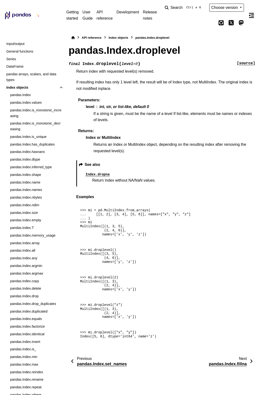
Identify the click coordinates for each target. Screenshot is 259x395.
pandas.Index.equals (26, 319)
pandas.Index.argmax (26, 273)
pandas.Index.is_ (23, 349)
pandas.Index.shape (25, 175)
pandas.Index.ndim (24, 205)
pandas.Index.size (24, 213)
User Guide (88, 15)
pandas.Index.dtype (25, 159)
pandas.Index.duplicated (28, 311)
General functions (19, 51)
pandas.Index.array (24, 243)
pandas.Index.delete (25, 288)
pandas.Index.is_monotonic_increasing (35, 113)
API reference (105, 15)
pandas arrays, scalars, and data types (31, 77)
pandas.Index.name (25, 182)
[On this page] (251, 15)
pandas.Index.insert (25, 342)
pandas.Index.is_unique (28, 137)
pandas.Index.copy (24, 281)
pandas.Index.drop (24, 296)
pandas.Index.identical (27, 334)
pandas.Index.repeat (25, 387)
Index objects (17, 87)
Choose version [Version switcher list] (225, 7)
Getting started (72, 15)
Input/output (15, 44)
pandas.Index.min (23, 357)
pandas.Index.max (24, 364)
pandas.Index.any (23, 258)
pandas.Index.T (22, 228)
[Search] (184, 7)
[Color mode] (211, 23)
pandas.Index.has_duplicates (32, 144)
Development (127, 12)
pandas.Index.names (26, 190)
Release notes (150, 15)
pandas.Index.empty (25, 220)
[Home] (73, 37)
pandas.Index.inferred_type (31, 167)
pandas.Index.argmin (26, 266)
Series (11, 59)
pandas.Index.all (22, 250)
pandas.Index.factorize (27, 326)
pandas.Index (20, 95)
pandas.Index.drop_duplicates (33, 304)
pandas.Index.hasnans (27, 152)
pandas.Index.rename (26, 379)
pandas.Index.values (26, 102)
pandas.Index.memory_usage (32, 235)
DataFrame (14, 66)
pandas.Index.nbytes (26, 197)
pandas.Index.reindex (26, 372)
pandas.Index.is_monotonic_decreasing (35, 126)
